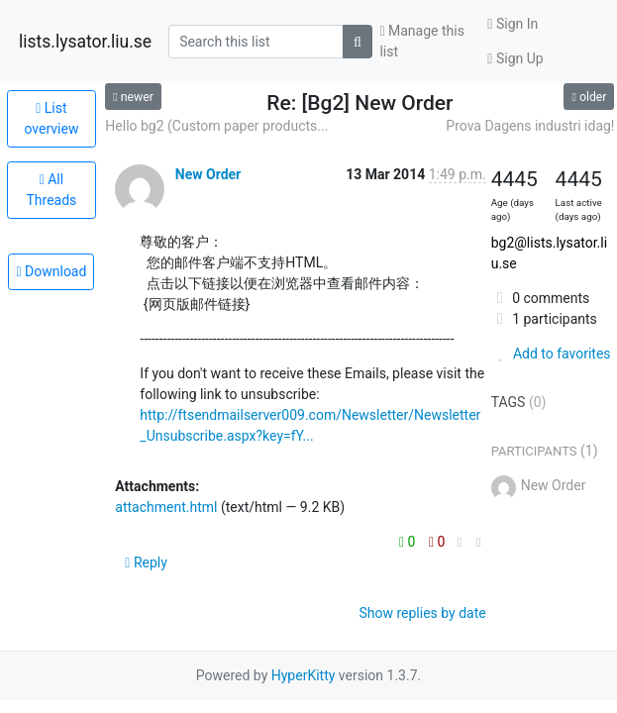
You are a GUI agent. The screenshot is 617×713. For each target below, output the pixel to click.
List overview (51, 118)
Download (51, 271)
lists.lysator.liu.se (85, 41)
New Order (208, 174)
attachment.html (166, 507)
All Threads (51, 189)
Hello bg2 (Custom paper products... (216, 126)
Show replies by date (422, 613)
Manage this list (421, 41)
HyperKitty (303, 675)
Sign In (512, 24)
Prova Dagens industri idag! (530, 126)
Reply (146, 562)
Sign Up (515, 58)
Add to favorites (551, 353)
